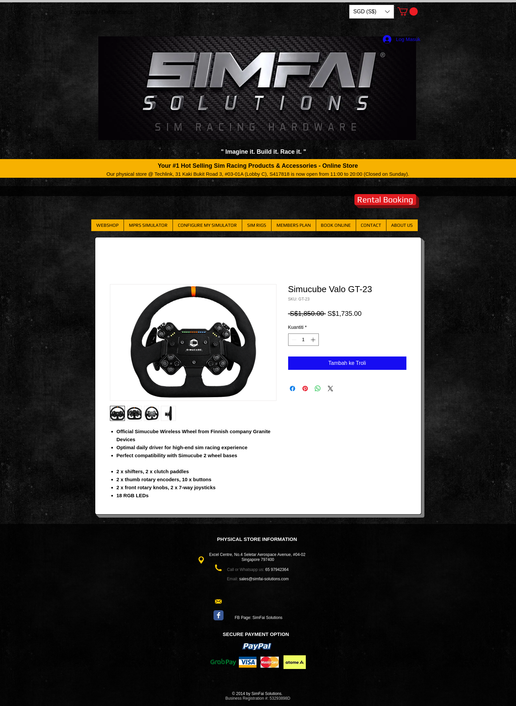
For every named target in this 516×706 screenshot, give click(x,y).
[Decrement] (293, 339)
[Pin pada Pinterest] (305, 389)
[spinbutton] (303, 339)
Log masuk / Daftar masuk (102, 12)
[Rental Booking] (385, 199)
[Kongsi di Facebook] (292, 389)
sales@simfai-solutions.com (264, 579)
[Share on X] (330, 389)
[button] (371, 12)
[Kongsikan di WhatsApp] (318, 389)
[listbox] (371, 12)
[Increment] (313, 339)
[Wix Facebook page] (219, 615)
